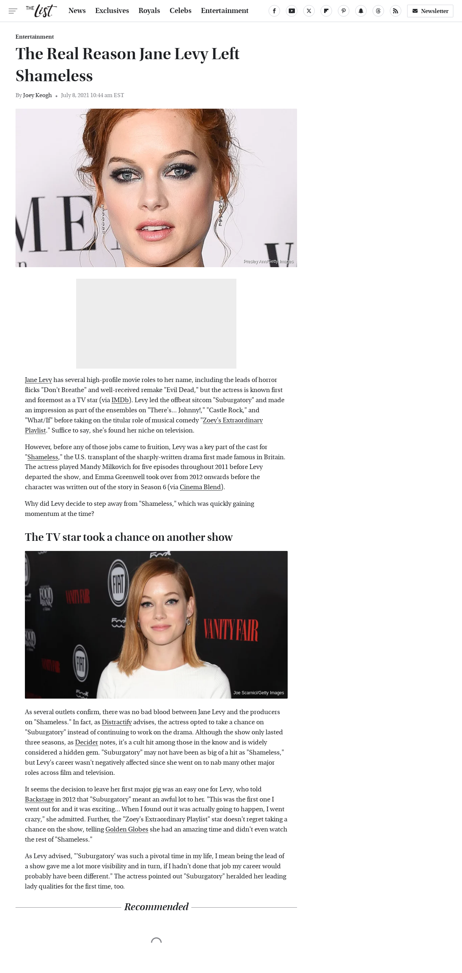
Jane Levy (38, 380)
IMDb (120, 400)
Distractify (117, 722)
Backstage (39, 799)
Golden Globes (126, 829)
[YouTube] (291, 11)
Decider (86, 742)
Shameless (42, 457)
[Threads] (378, 11)
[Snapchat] (361, 11)
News (77, 10)
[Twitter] (309, 11)
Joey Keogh (37, 95)
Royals (149, 10)
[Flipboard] (326, 11)
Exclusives (112, 10)
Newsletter (430, 11)
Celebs (181, 10)
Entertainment (225, 10)
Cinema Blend (200, 487)
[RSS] (395, 11)
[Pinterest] (343, 11)
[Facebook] (274, 11)
